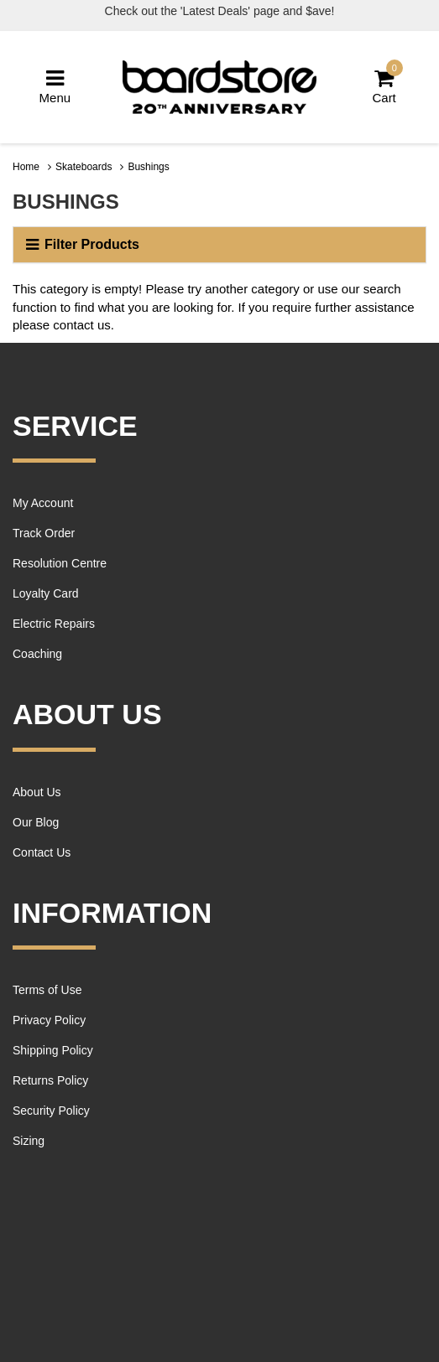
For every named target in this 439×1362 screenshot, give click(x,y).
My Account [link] (43, 503)
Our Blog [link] (36, 822)
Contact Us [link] (42, 852)
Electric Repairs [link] (54, 623)
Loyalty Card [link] (46, 593)
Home (26, 167)
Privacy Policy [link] (49, 1020)
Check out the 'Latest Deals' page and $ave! (220, 11)
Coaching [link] (37, 653)
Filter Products (82, 244)
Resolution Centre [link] (60, 563)
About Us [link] (37, 792)
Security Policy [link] (51, 1110)
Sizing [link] (28, 1140)
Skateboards (83, 167)
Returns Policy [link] (50, 1080)
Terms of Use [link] (47, 990)
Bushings (148, 167)
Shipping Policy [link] (53, 1050)
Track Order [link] (44, 533)
